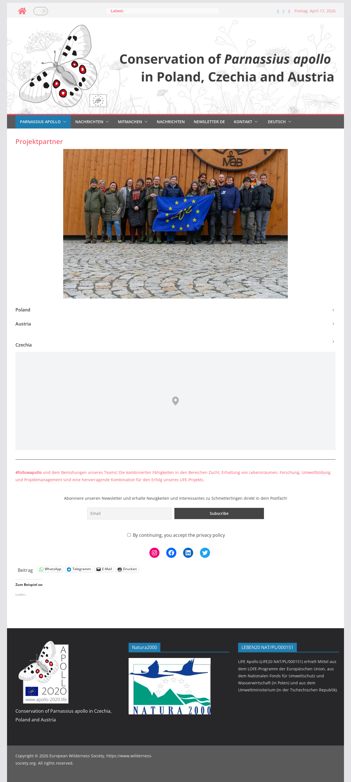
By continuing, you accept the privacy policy (176, 535)
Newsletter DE (209, 121)
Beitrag (25, 569)
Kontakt (243, 121)
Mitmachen (130, 121)
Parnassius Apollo (40, 121)
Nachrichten (89, 121)
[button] (63, 122)
